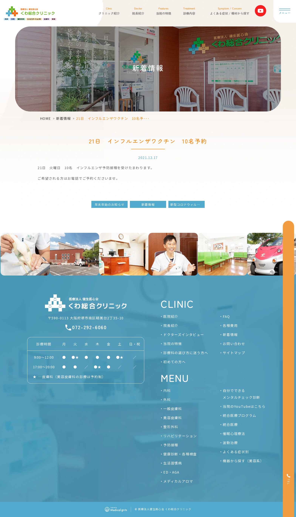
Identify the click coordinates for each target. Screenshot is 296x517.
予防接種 (170, 444)
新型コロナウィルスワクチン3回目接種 (187, 204)
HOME (45, 118)
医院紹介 (170, 316)
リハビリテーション (180, 435)
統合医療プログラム (239, 415)
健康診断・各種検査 (180, 453)
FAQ (226, 316)
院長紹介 (138, 11)
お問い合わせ (234, 343)
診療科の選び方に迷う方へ (185, 352)
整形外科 (170, 426)
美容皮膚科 (172, 417)
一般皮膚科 (172, 408)
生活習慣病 (172, 463)
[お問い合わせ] (288, 287)
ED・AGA (171, 472)
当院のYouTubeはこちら (244, 406)
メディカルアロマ (178, 481)
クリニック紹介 (109, 11)
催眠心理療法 (234, 433)
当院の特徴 (163, 11)
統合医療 (230, 424)
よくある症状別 (236, 451)
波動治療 (230, 442)
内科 (167, 390)
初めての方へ (174, 361)
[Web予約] (288, 256)
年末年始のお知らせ (109, 204)
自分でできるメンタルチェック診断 (241, 394)
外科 (167, 399)
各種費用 (230, 325)
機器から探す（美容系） (243, 460)
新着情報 (63, 118)
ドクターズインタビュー (183, 334)
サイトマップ (234, 352)
